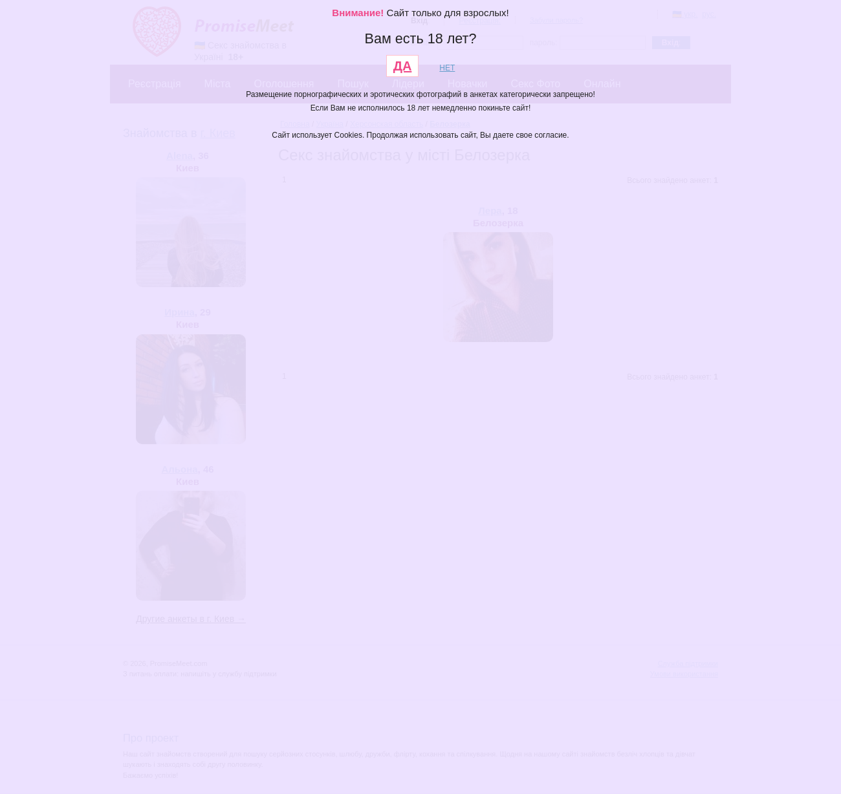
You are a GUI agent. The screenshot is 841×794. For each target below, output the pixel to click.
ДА (402, 66)
